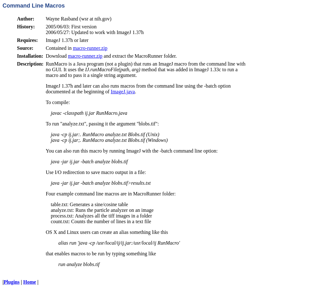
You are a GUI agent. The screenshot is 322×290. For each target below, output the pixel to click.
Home (29, 282)
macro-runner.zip (90, 48)
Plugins (12, 282)
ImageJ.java (123, 91)
